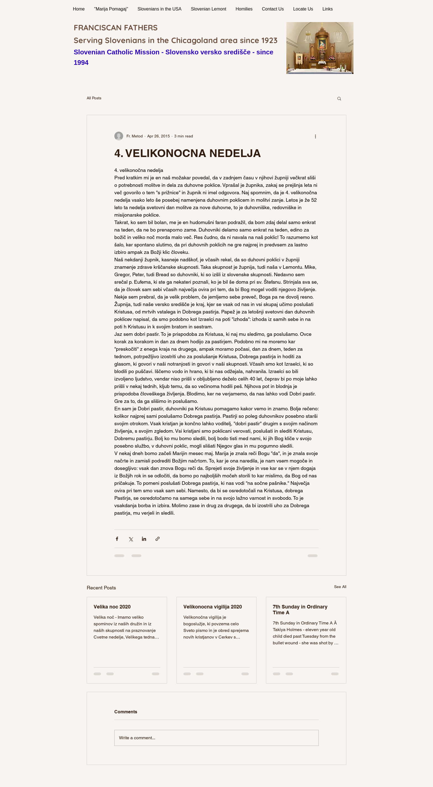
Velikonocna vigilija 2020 (212, 607)
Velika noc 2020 (112, 607)
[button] (339, 98)
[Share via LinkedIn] (144, 538)
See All (340, 586)
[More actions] (315, 136)
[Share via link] (157, 538)
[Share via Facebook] (117, 538)
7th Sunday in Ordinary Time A (300, 609)
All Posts (94, 98)
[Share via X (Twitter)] (130, 538)
